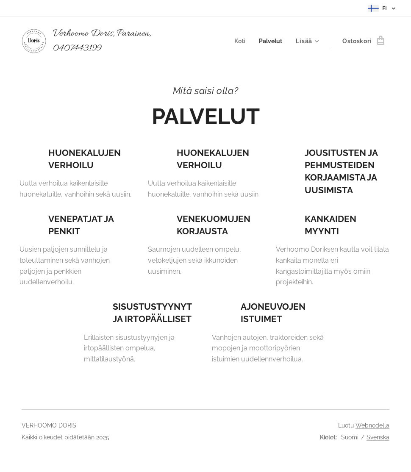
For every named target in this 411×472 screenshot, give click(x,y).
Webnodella (372, 425)
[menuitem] (239, 41)
